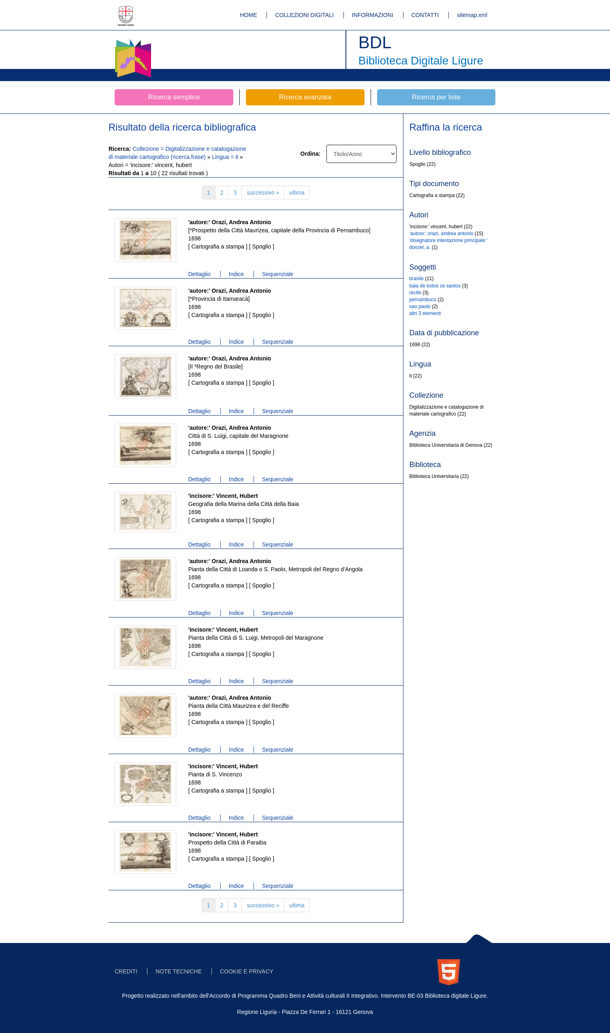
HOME (248, 15)
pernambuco (423, 299)
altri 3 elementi (425, 313)
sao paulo (420, 306)
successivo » (263, 192)
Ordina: (311, 153)
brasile (417, 278)
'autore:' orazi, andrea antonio (441, 233)
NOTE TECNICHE (179, 971)
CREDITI (126, 971)
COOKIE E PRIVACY (246, 971)
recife (415, 293)
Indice (236, 274)
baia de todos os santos (435, 286)
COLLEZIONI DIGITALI (304, 15)
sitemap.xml (472, 15)
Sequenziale (277, 274)
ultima (296, 192)
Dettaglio (199, 274)
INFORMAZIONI (372, 15)
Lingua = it (226, 157)
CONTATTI (425, 15)
